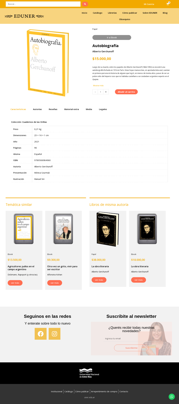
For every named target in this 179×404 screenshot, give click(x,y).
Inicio (84, 12)
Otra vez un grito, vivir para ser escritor (62, 268)
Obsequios (124, 19)
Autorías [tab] (37, 109)
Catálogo (97, 12)
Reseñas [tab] (53, 109)
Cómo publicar (129, 12)
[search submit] (85, 4)
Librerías (112, 12)
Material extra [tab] (71, 109)
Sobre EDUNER (150, 12)
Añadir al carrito (126, 92)
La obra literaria (100, 266)
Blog (165, 12)
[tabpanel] (89, 153)
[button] (98, 86)
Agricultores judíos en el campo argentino (21, 268)
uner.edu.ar (89, 397)
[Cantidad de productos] (100, 91)
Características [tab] (18, 109)
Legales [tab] (103, 109)
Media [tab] (89, 109)
